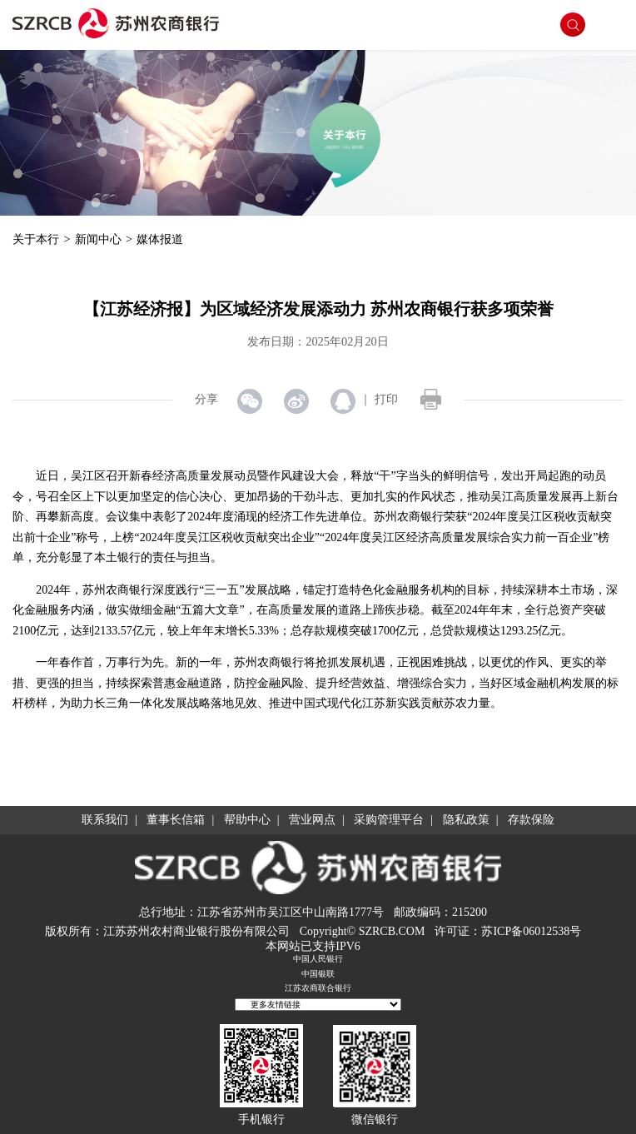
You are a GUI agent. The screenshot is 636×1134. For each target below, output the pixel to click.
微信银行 (374, 1119)
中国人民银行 (318, 958)
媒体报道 (160, 239)
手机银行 (261, 1119)
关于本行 (35, 239)
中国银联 (318, 973)
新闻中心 (98, 239)
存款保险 (531, 819)
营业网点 (312, 819)
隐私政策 (466, 819)
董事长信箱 (176, 819)
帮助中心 (247, 819)
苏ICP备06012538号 (531, 931)
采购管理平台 (389, 819)
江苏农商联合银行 (318, 987)
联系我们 (105, 819)
